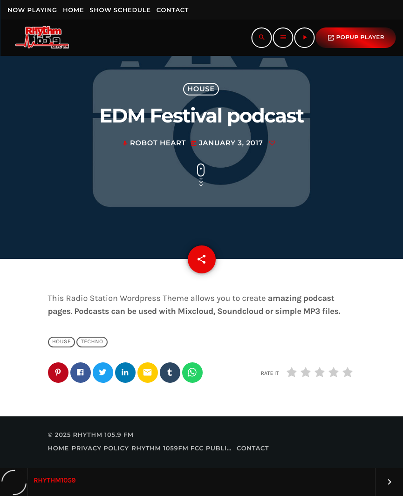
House (201, 89)
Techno (92, 342)
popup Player (355, 37)
